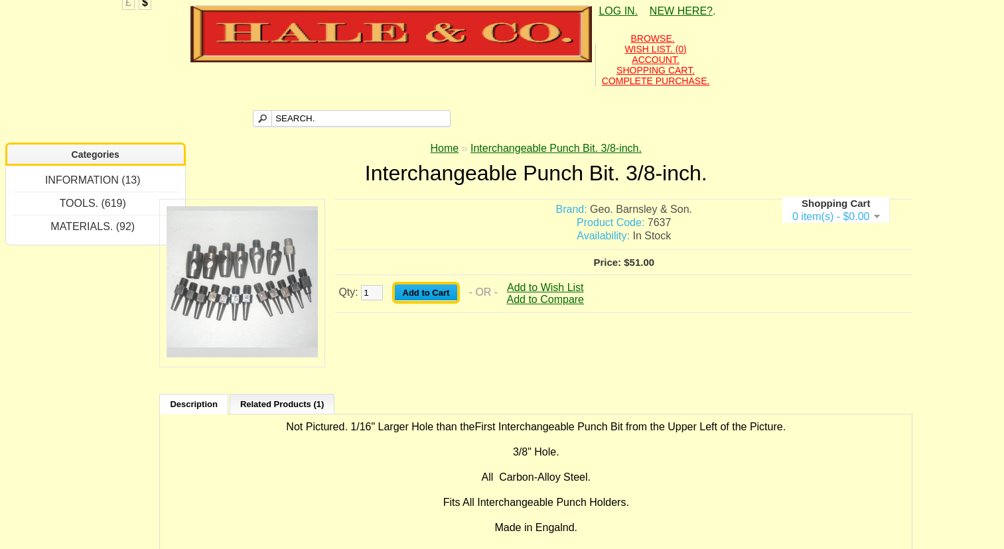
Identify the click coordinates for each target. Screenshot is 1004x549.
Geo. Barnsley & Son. (641, 209)
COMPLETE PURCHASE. (656, 81)
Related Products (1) (282, 404)
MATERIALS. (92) (92, 226)
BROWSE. (653, 38)
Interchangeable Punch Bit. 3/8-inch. (556, 148)
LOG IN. (618, 11)
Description (194, 404)
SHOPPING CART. (655, 70)
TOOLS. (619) (93, 203)
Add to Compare (546, 299)
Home (445, 148)
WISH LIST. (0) (655, 49)
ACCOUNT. (656, 59)
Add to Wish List (545, 287)
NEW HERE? (681, 11)
